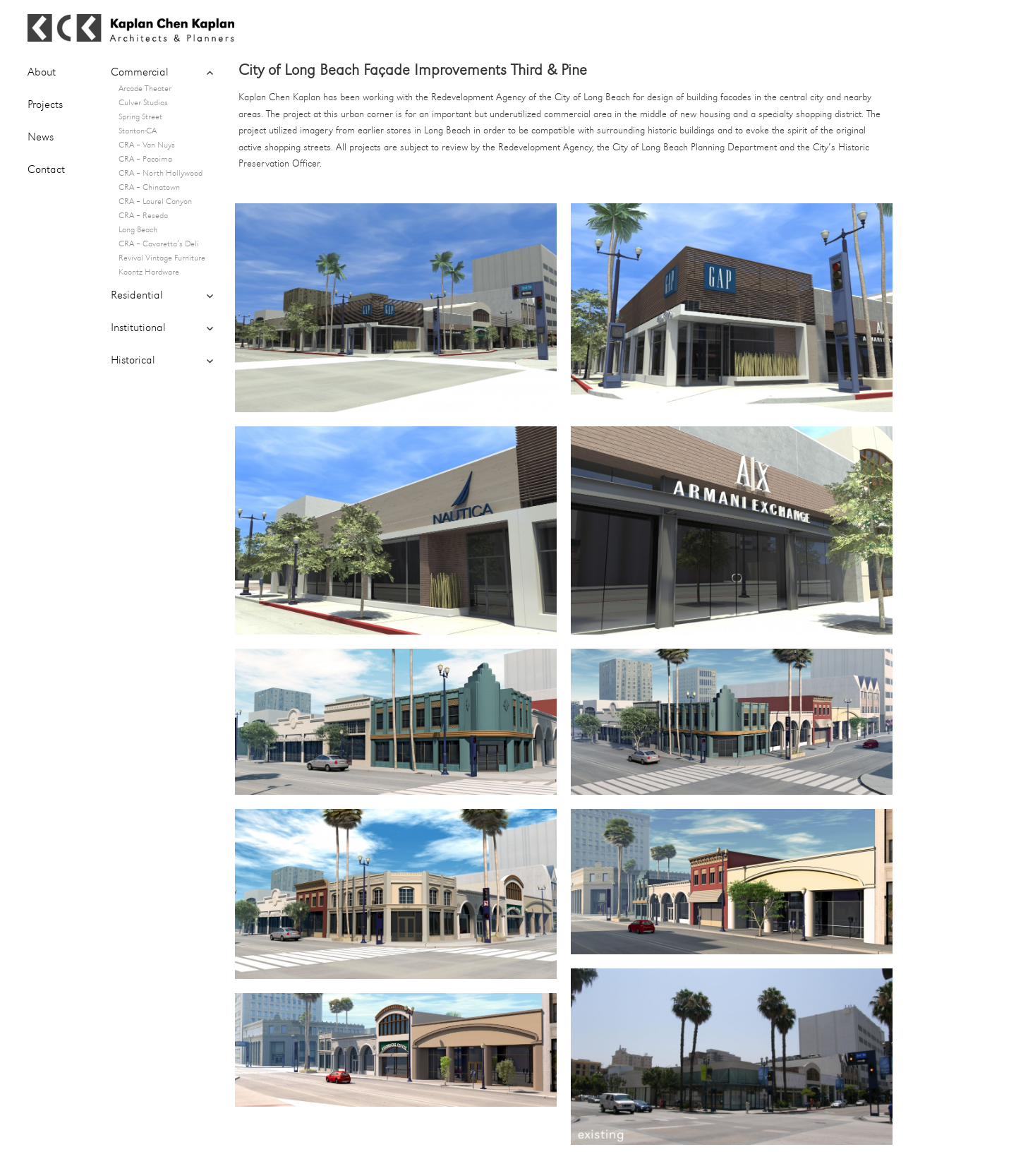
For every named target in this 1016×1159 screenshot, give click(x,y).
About (42, 72)
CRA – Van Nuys (147, 145)
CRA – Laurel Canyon (155, 202)
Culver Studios (143, 103)
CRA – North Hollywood (160, 173)
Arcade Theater (145, 89)
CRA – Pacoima (145, 159)
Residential (137, 295)
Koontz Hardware (149, 272)
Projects (45, 105)
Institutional (138, 328)
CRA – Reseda (143, 216)
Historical (133, 360)
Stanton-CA (138, 131)
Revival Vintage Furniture (162, 258)
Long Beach (138, 230)
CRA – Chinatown (149, 188)
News (41, 137)
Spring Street (140, 117)
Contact (46, 170)
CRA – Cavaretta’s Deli (159, 244)
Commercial (140, 72)
